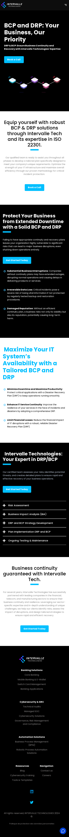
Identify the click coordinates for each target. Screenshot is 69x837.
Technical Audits (32, 706)
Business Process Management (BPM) (32, 743)
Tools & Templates (22, 780)
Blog (22, 770)
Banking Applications (31, 689)
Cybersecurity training (22, 775)
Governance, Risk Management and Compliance (32, 722)
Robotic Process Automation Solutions (31, 751)
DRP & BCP (10, 45)
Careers (46, 775)
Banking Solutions (31, 670)
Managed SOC (31, 711)
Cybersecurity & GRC (32, 702)
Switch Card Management (32, 684)
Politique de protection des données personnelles (31, 823)
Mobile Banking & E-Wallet (32, 679)
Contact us (47, 770)
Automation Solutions (32, 737)
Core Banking (32, 674)
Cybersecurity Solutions (32, 716)
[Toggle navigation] (65, 5)
